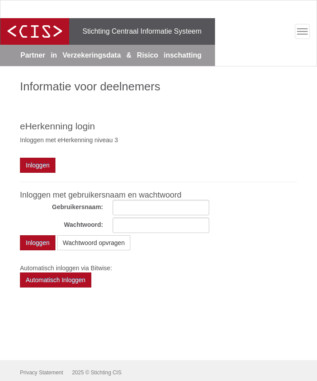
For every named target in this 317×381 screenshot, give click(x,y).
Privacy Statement (41, 372)
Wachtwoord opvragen (94, 242)
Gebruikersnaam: (77, 206)
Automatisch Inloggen (56, 280)
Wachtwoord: (83, 224)
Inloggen (38, 242)
